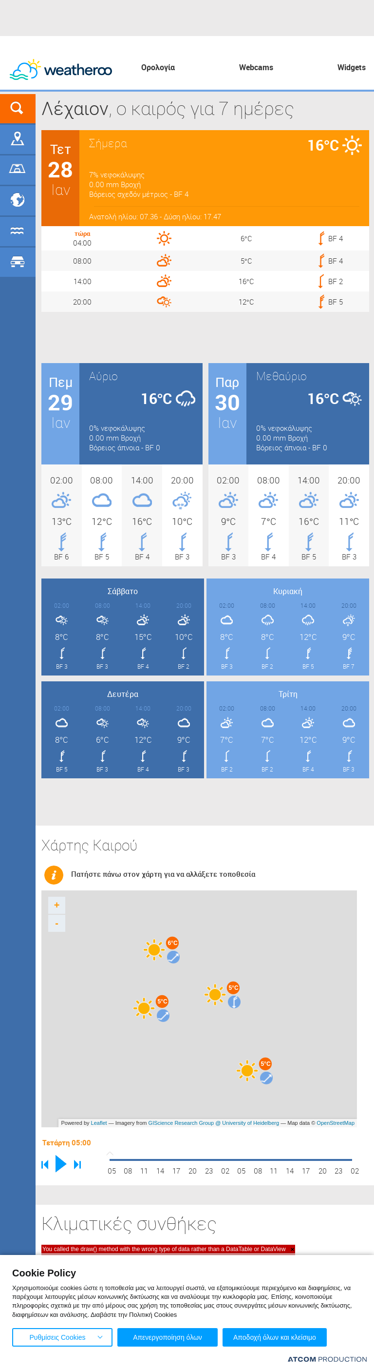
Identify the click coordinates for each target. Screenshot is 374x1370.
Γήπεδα (18, 170)
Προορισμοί (18, 200)
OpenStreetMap (336, 1123)
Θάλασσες (18, 231)
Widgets (351, 67)
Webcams (256, 67)
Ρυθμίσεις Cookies (57, 1337)
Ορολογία (158, 67)
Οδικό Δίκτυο (18, 262)
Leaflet (99, 1123)
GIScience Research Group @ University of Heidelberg (214, 1123)
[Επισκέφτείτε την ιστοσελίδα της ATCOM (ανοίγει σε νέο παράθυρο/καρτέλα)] (327, 1359)
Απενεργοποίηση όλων (167, 1337)
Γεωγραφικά (18, 139)
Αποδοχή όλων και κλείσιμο (274, 1337)
